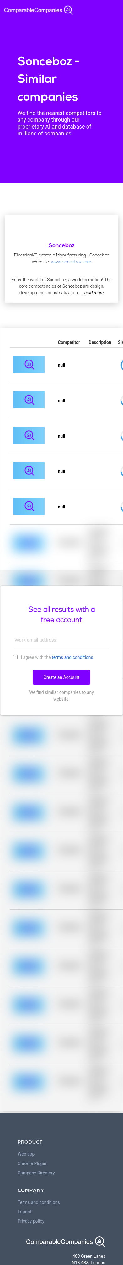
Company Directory (36, 1172)
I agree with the (53, 657)
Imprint (24, 1211)
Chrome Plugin (32, 1163)
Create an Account (62, 677)
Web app (26, 1154)
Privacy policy (31, 1221)
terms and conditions (72, 657)
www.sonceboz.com (71, 262)
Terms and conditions (39, 1202)
